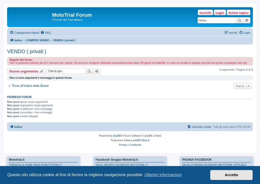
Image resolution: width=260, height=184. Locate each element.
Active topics (239, 12)
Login (220, 12)
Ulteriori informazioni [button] (163, 175)
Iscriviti (205, 12)
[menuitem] (45, 33)
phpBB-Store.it (141, 140)
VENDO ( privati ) (26, 51)
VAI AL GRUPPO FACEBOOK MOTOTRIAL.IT (121, 164)
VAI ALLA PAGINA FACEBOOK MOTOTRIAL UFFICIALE (214, 164)
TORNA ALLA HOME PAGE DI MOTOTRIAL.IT (35, 164)
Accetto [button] (231, 175)
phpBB (117, 135)
